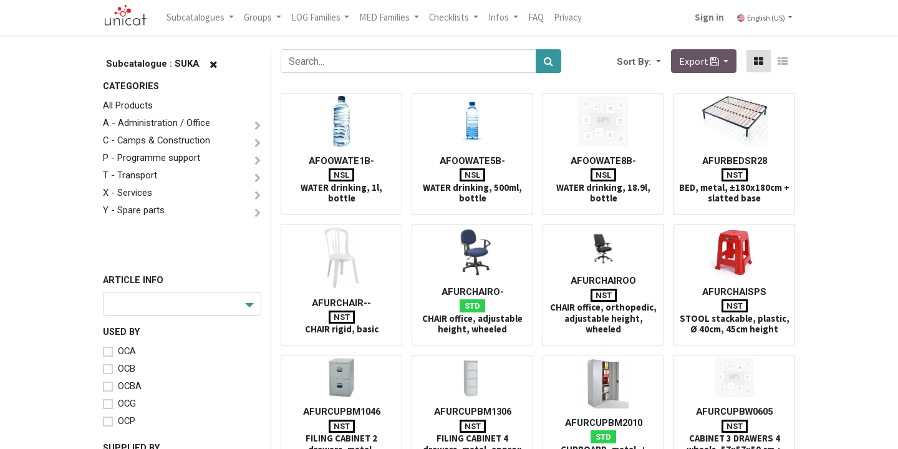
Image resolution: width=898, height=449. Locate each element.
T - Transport (130, 175)
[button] (657, 61)
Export (700, 61)
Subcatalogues (196, 17)
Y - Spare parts (134, 210)
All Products (128, 105)
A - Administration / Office (156, 122)
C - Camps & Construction (156, 140)
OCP (126, 421)
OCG (127, 403)
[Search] (548, 61)
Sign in (709, 17)
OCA (127, 351)
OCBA (130, 386)
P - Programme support (151, 157)
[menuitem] (536, 17)
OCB (126, 368)
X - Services (127, 192)
